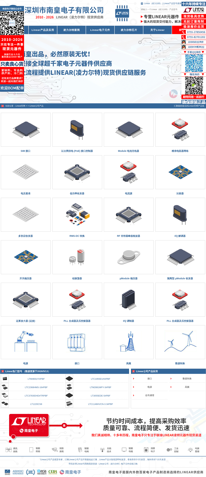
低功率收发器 (77, 193)
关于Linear (157, 29)
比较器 (180, 193)
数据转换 (180, 363)
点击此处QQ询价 (196, 42)
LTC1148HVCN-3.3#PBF (100, 404)
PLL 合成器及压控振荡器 (77, 321)
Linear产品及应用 (43, 29)
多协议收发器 (25, 236)
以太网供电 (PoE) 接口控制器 (77, 151)
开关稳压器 (26, 278)
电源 (25, 363)
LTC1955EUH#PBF (100, 379)
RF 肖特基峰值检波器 (128, 236)
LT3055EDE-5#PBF (100, 395)
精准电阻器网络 (180, 151)
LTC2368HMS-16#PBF (36, 387)
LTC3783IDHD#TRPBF (36, 395)
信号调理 (149, 395)
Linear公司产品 (36, 106)
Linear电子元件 (100, 29)
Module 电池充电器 (128, 151)
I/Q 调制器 (128, 321)
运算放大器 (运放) (25, 321)
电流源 (128, 193)
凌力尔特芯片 (129, 29)
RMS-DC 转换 (77, 236)
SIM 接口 (26, 151)
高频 (128, 363)
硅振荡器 (77, 278)
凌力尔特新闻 (71, 29)
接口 (77, 363)
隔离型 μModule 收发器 (180, 278)
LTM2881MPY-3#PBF (100, 387)
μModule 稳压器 (128, 278)
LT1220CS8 (36, 404)
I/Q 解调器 (180, 236)
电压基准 (25, 193)
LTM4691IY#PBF (36, 379)
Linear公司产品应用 (147, 371)
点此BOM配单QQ (196, 47)
